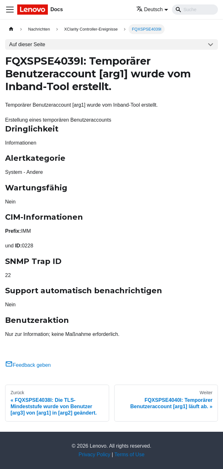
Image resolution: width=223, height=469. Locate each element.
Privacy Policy (94, 454)
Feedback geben (28, 365)
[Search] (195, 9)
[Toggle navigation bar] (10, 9)
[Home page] (11, 29)
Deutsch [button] (149, 9)
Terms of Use (130, 454)
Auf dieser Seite (27, 44)
